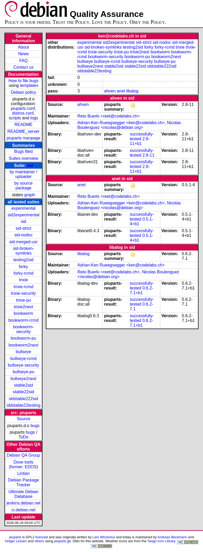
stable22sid (23, 392)
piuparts (15, 537)
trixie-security (23, 293)
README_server (23, 131)
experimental (23, 208)
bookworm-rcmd (23, 320)
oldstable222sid (23, 398)
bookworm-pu (23, 338)
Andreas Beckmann (172, 537)
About (23, 47)
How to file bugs (23, 80)
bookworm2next (23, 345)
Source (23, 419)
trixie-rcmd (23, 286)
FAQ (23, 60)
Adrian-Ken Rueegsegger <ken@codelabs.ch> (121, 122)
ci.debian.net (24, 510)
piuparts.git (62, 541)
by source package (23, 185)
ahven (110, 91)
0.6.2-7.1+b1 (141, 290)
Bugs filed (23, 151)
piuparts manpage (23, 138)
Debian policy (23, 92)
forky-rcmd (23, 273)
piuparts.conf (23, 108)
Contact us (23, 67)
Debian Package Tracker (23, 482)
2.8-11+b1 (140, 141)
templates (29, 85)
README (23, 124)
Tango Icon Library (161, 541)
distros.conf (23, 113)
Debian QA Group (23, 455)
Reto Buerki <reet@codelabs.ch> (109, 116)
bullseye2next (23, 378)
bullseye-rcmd (23, 358)
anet (121, 91)
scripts (15, 118)
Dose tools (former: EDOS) (23, 464)
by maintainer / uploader (23, 174)
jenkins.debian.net (23, 503)
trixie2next (23, 307)
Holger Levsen (16, 541)
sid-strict (23, 228)
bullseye (23, 351)
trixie (23, 280)
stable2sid (23, 385)
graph (29, 195)
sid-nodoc (23, 235)
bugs (35, 425)
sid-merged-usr (23, 242)
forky (23, 266)
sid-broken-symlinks (23, 250)
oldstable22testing (23, 405)
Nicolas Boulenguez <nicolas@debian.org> (129, 125)
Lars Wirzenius (104, 537)
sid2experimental (24, 215)
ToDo (23, 437)
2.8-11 (148, 155)
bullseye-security (23, 365)
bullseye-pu (23, 371)
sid (30, 165)
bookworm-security (23, 329)
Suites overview (23, 158)
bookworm (23, 313)
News (23, 54)
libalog (132, 91)
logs (34, 118)
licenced (41, 537)
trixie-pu (23, 300)
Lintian (23, 473)
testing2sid (23, 260)
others (39, 541)
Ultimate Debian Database (23, 494)
